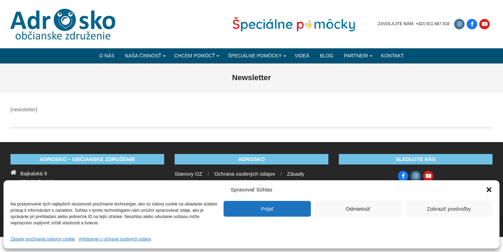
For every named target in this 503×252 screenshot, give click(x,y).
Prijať (267, 209)
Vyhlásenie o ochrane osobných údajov (115, 239)
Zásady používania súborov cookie (42, 239)
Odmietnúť (358, 209)
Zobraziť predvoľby (449, 209)
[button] (489, 189)
